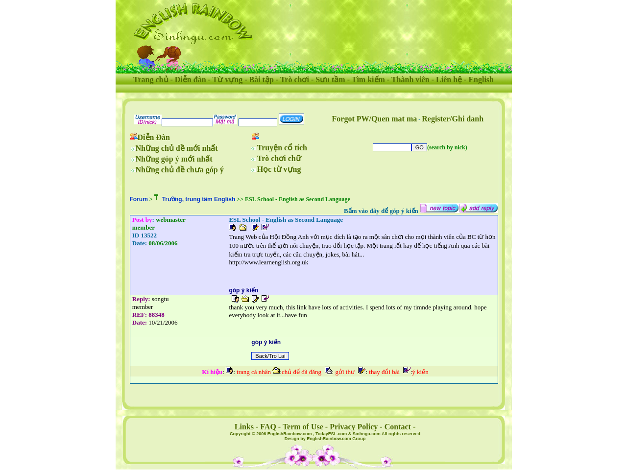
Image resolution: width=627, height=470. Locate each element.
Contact (398, 427)
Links (244, 427)
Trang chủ (150, 79)
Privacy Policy (354, 427)
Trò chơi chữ (279, 158)
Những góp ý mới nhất (174, 159)
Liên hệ (449, 79)
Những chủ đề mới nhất (177, 148)
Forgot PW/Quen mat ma (374, 119)
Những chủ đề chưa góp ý (180, 169)
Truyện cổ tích (282, 147)
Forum (139, 199)
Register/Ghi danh (452, 119)
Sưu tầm (330, 79)
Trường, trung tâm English (199, 199)
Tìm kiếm (368, 79)
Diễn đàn (190, 79)
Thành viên (410, 79)
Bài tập (261, 79)
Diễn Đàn (154, 137)
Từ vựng (228, 79)
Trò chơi (294, 79)
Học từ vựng (279, 169)
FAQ (268, 427)
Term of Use (303, 427)
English (481, 79)
